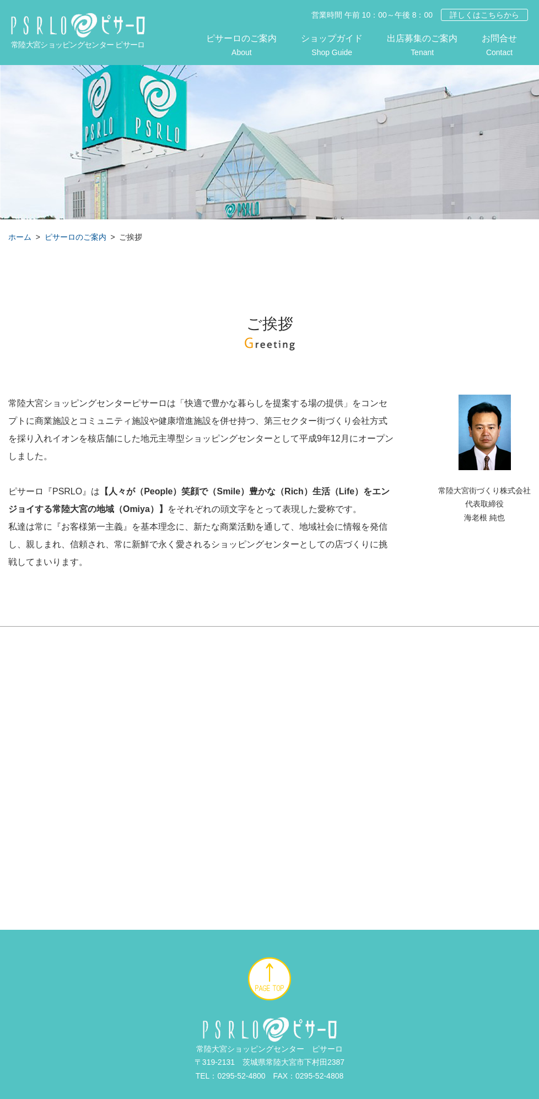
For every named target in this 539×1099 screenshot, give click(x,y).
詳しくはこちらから (484, 14)
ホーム (19, 237)
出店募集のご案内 (422, 47)
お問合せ (499, 47)
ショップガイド (332, 47)
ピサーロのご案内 (241, 47)
